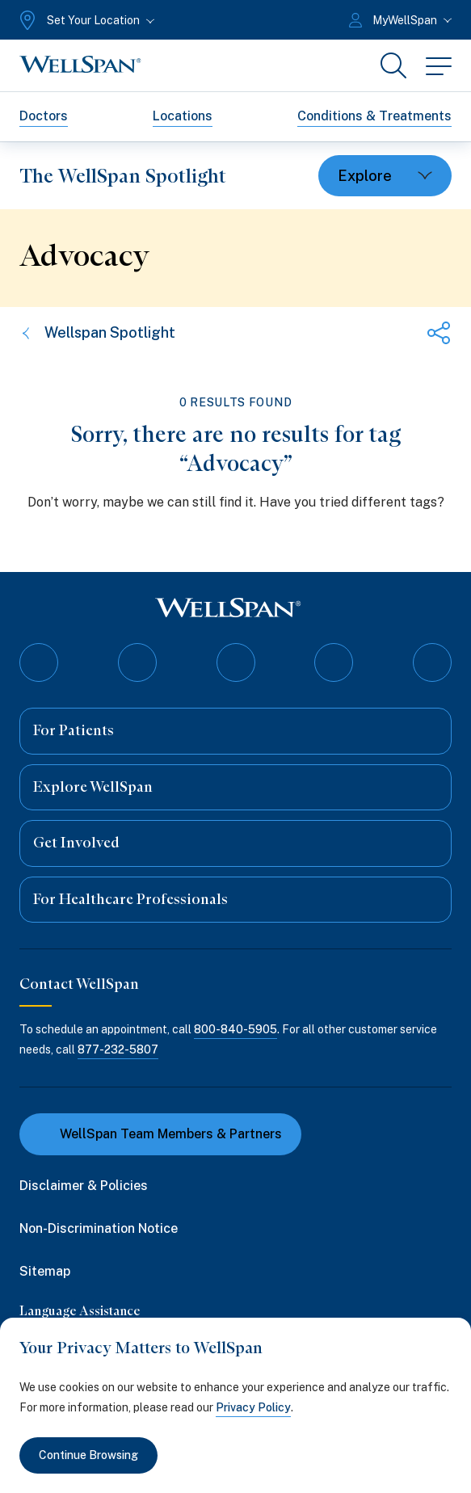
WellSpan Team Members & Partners (160, 1134)
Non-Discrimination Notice (98, 1228)
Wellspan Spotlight (97, 332)
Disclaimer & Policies (83, 1185)
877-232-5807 (118, 1049)
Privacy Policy (253, 1407)
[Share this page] (439, 333)
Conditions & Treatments (374, 116)
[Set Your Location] (85, 20)
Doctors (43, 116)
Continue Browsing (88, 1455)
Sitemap (44, 1271)
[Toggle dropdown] (385, 175)
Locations (182, 116)
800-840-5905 (235, 1029)
